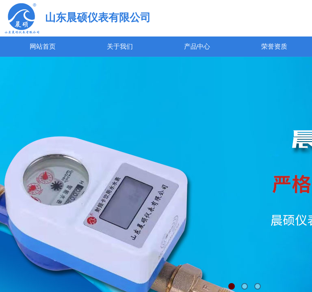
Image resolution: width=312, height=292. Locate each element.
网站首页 (43, 46)
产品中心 (197, 46)
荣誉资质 (274, 46)
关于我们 (120, 46)
